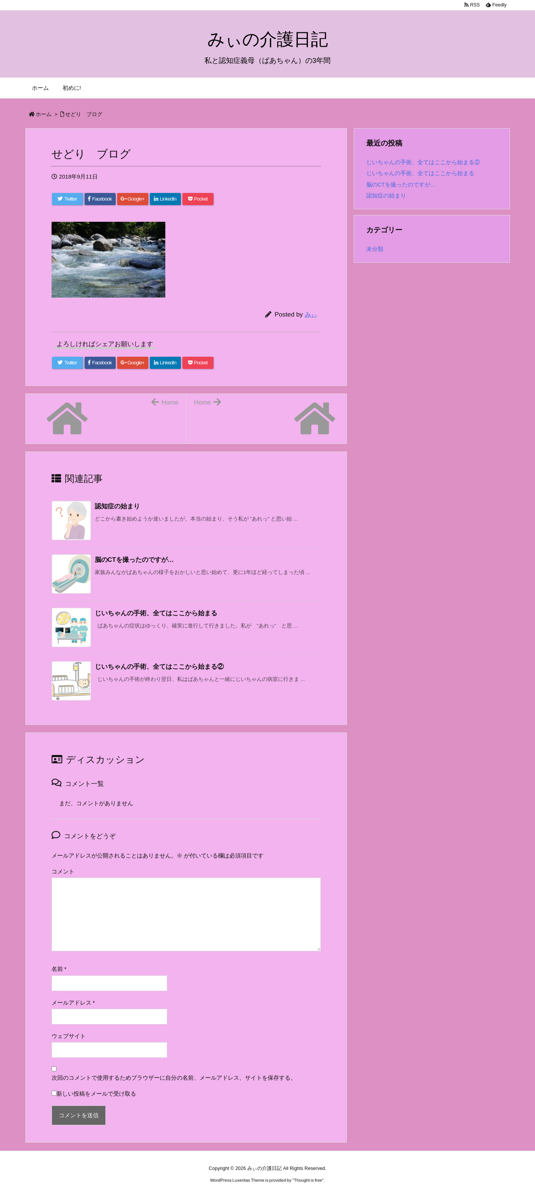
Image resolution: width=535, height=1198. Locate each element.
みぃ (311, 314)
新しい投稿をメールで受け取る (96, 1094)
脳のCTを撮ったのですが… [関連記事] (134, 559)
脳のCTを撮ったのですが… (401, 185)
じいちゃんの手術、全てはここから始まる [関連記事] (156, 613)
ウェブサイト (69, 1036)
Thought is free (308, 1180)
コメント (63, 872)
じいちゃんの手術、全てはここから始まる (420, 173)
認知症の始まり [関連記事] (117, 506)
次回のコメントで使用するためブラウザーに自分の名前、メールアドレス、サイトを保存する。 (174, 1078)
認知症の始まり (386, 196)
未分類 (374, 249)
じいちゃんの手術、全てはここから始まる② (423, 162)
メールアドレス (73, 1003)
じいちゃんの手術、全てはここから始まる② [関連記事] (159, 666)
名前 (59, 969)
